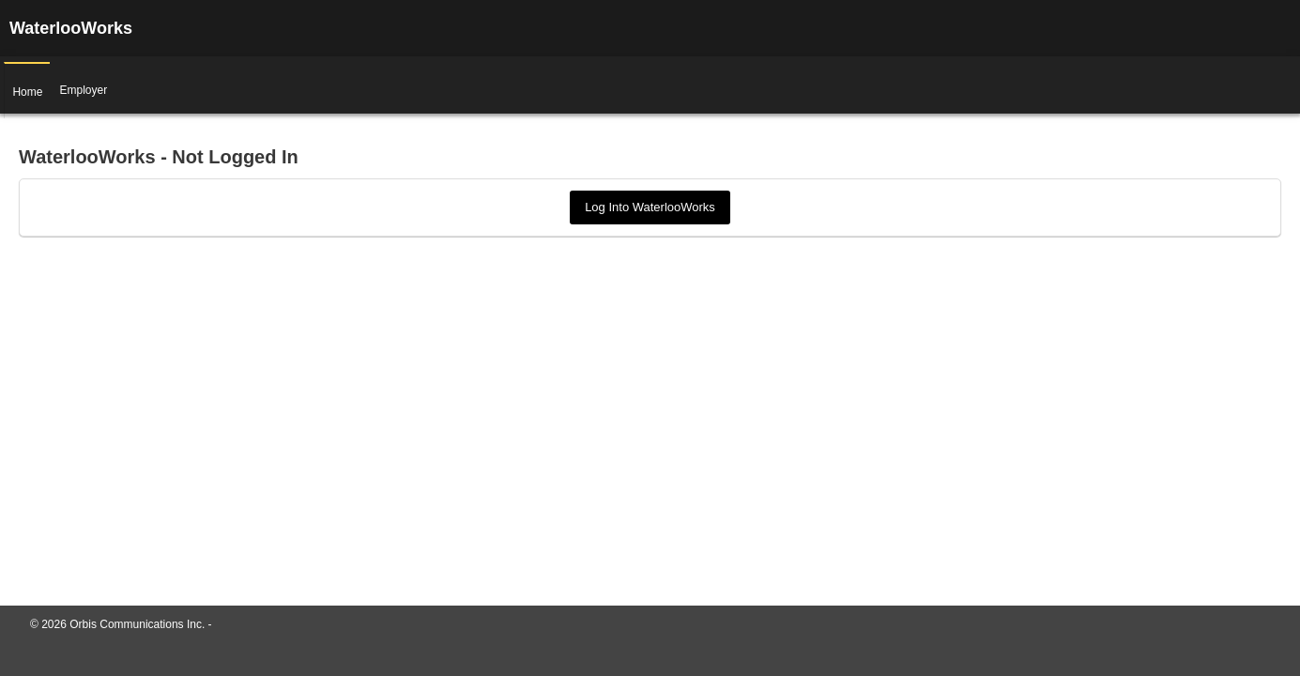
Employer (78, 85)
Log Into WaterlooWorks (650, 207)
